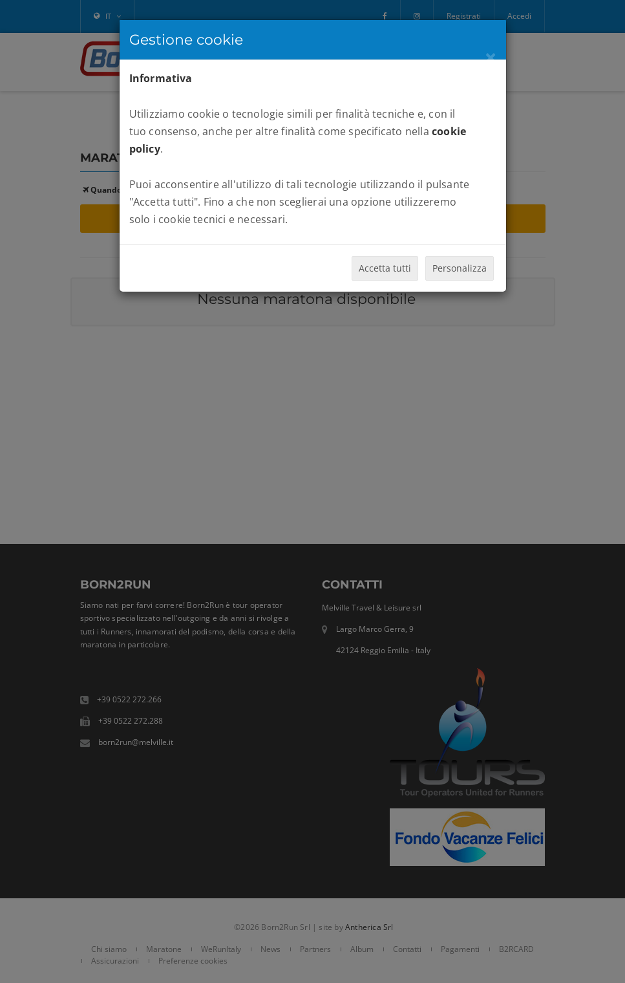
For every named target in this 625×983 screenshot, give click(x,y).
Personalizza (459, 268)
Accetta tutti (385, 268)
